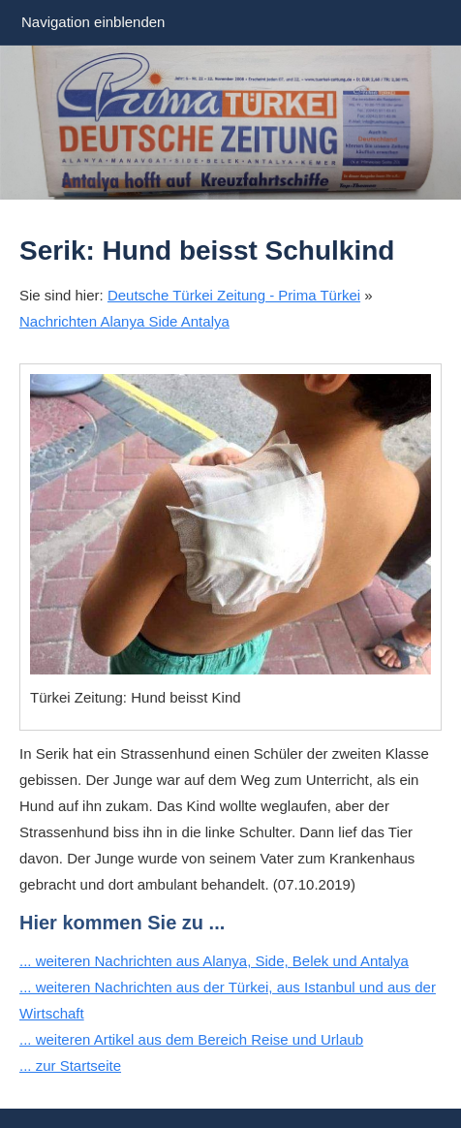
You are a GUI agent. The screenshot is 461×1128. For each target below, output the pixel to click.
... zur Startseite (70, 1065)
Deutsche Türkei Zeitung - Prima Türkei (234, 295)
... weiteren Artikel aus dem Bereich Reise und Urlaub (191, 1039)
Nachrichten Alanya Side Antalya (124, 321)
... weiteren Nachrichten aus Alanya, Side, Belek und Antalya (214, 961)
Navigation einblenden (93, 22)
